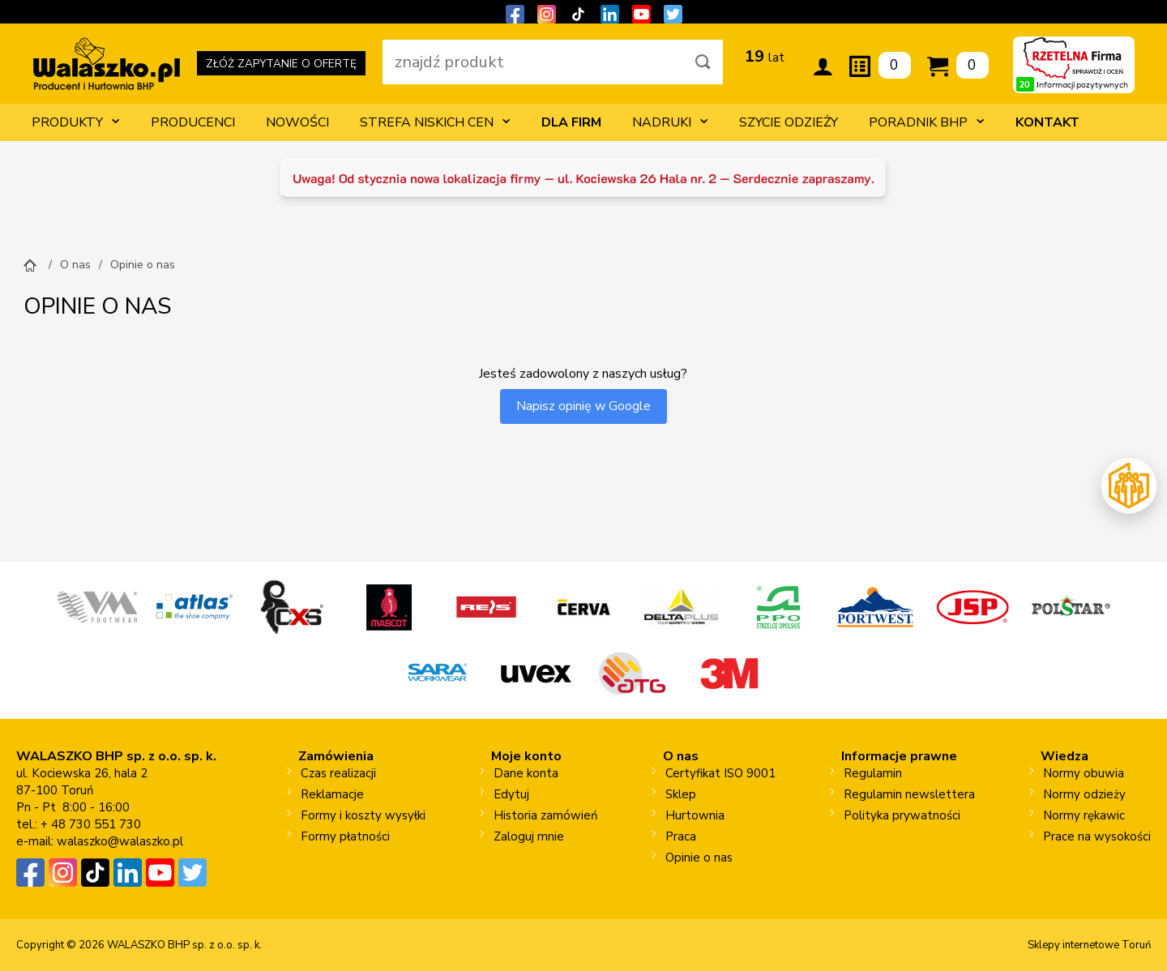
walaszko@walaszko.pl (120, 841)
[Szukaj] (702, 62)
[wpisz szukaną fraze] (533, 62)
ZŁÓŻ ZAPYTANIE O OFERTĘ (281, 66)
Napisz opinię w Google (583, 406)
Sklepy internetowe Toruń (1089, 945)
